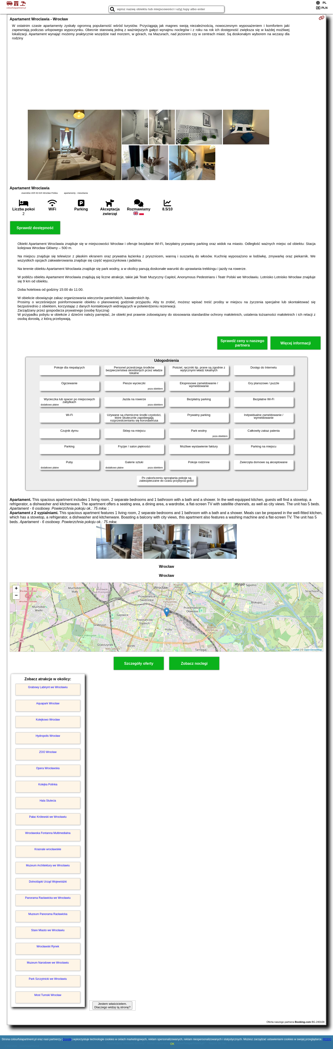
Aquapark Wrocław (48, 703)
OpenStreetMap (313, 649)
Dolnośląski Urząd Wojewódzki (48, 881)
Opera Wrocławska (47, 768)
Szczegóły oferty (138, 663)
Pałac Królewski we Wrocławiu (48, 816)
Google (67, 1039)
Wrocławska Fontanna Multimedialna (48, 833)
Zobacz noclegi (194, 663)
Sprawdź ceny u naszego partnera (242, 343)
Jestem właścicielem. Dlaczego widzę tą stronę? (112, 1005)
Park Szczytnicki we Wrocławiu (48, 978)
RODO (327, 1039)
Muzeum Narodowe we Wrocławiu (48, 962)
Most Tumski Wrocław (47, 995)
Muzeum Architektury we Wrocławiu (48, 865)
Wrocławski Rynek (48, 946)
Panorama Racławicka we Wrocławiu (48, 897)
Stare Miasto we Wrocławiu (48, 930)
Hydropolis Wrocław (48, 735)
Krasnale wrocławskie (47, 849)
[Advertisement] (166, 75)
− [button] (16, 595)
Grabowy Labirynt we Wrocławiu (48, 687)
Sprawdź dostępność (35, 228)
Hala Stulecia (48, 800)
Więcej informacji (295, 343)
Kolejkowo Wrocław (48, 719)
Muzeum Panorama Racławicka (47, 914)
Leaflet (295, 649)
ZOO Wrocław (47, 752)
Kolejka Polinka (47, 784)
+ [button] (16, 588)
